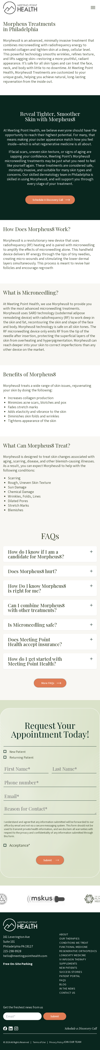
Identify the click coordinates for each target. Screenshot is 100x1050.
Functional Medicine (73, 947)
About (63, 934)
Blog (62, 984)
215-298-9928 (12, 951)
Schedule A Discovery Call (48, 200)
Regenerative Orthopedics (78, 951)
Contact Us (67, 992)
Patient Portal (69, 976)
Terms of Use (39, 1042)
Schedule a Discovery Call (81, 1028)
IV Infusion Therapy (72, 959)
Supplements (68, 963)
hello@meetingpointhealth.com (25, 956)
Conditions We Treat (73, 942)
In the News (67, 988)
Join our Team (72, 1042)
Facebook (5, 1028)
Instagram (16, 1028)
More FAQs (47, 683)
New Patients (68, 967)
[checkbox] (50, 755)
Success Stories (70, 972)
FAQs (62, 980)
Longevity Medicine (72, 955)
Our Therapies (69, 938)
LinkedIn (11, 1028)
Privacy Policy (56, 1042)
